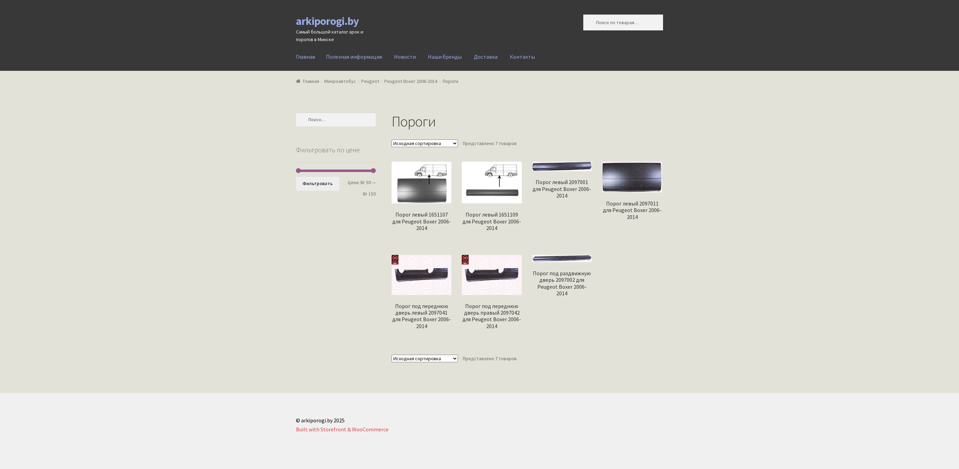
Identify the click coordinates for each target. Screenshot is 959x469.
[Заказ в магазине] (425, 143)
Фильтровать (318, 183)
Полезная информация (354, 56)
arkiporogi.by (327, 21)
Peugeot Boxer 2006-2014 (410, 81)
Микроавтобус (340, 81)
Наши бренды (445, 56)
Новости (405, 56)
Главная (305, 56)
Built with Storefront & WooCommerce (342, 429)
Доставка (486, 56)
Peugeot (370, 81)
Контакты (522, 56)
